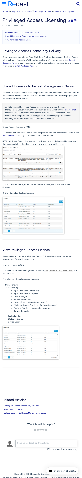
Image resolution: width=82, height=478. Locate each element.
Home (5, 11)
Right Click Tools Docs (22, 11)
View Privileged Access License (19, 40)
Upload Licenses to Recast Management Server (26, 36)
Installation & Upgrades (65, 11)
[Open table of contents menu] (4, 3)
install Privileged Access (25, 66)
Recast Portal (70, 110)
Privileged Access (43, 11)
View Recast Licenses (13, 409)
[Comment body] (46, 443)
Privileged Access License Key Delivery (22, 32)
